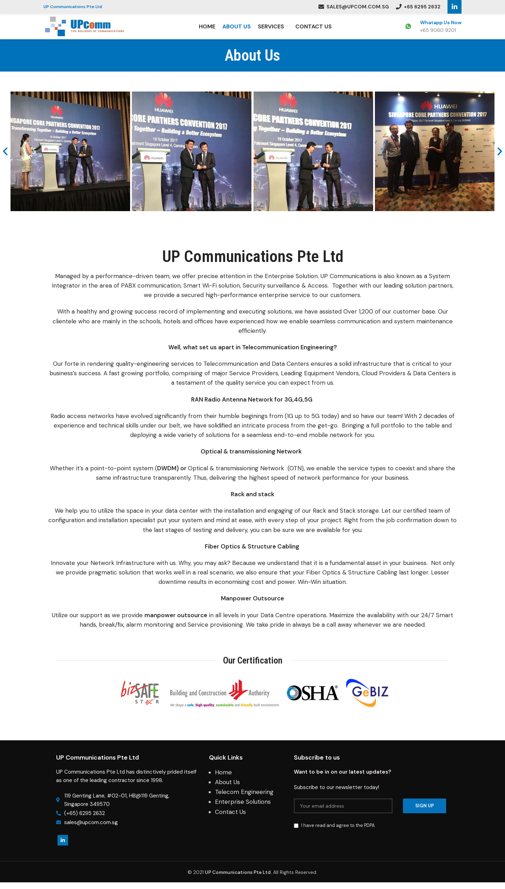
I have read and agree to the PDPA (338, 832)
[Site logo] (87, 29)
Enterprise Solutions (243, 808)
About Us (227, 788)
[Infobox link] (433, 30)
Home (223, 778)
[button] (5, 158)
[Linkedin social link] (454, 7)
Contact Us (230, 818)
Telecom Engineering (244, 798)
